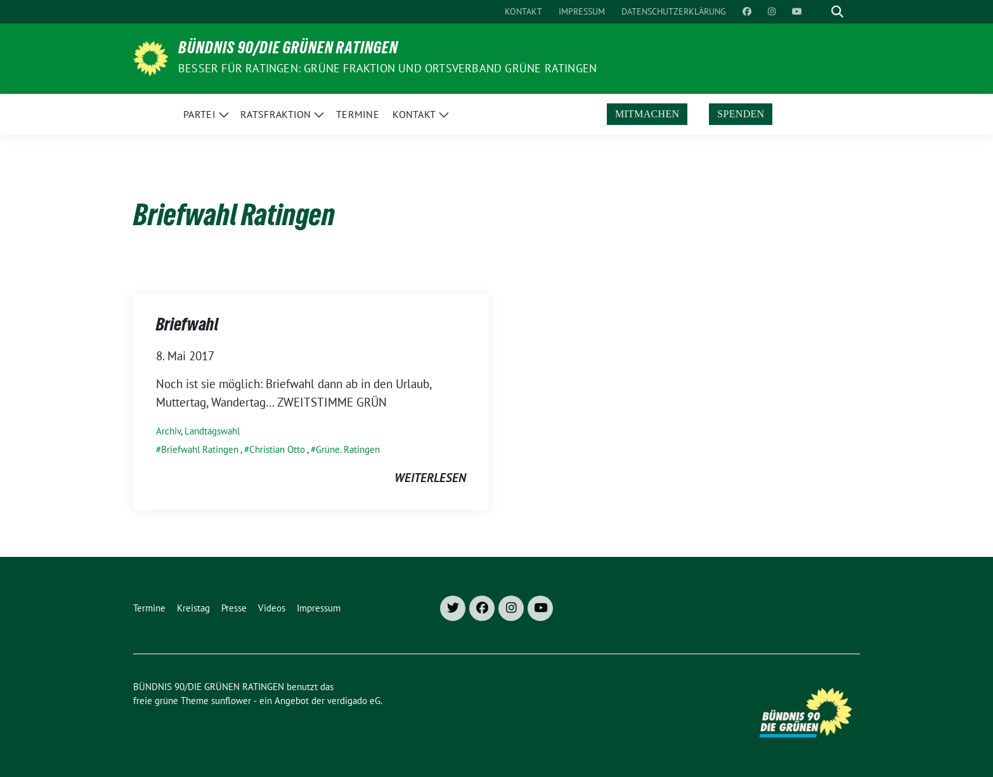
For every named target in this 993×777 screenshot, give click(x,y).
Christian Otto (277, 449)
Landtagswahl (212, 431)
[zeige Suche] (837, 11)
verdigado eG (353, 701)
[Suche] (819, 11)
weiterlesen (430, 477)
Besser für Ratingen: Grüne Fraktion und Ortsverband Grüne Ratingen (387, 68)
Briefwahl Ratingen (199, 449)
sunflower (231, 701)
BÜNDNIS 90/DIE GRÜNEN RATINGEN (288, 50)
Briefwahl (187, 327)
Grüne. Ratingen (348, 449)
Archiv (168, 431)
